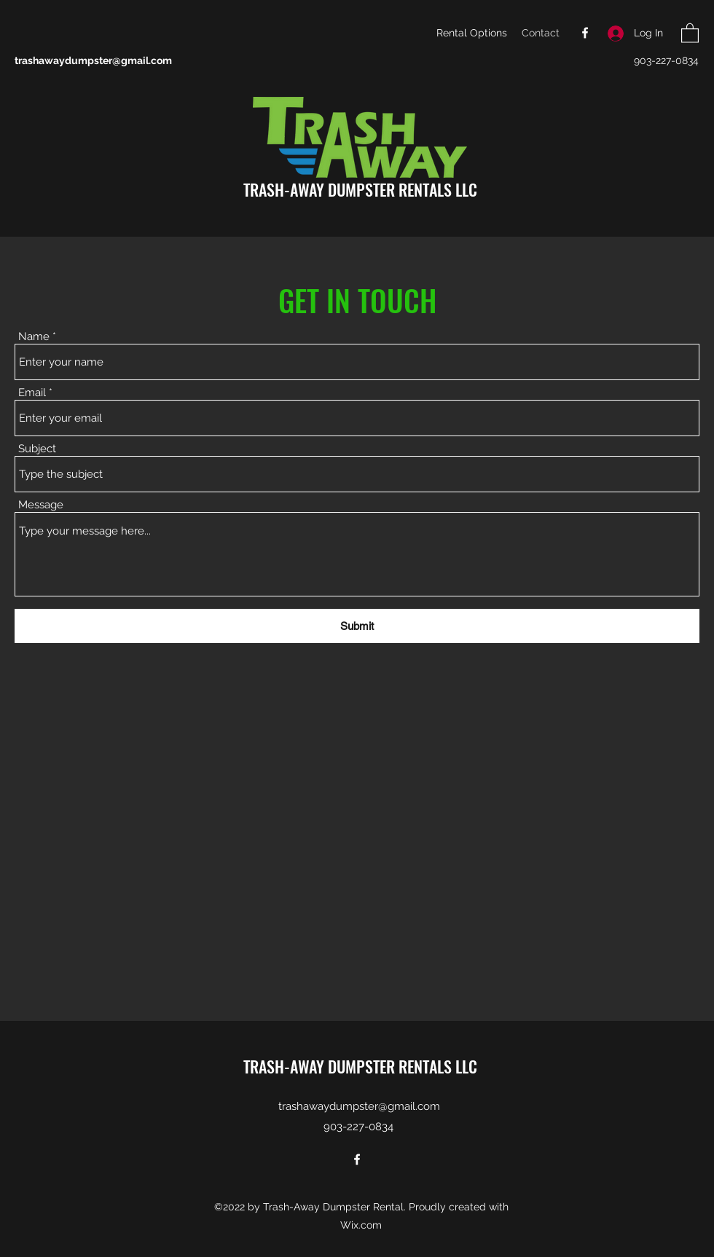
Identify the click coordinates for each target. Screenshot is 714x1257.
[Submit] (357, 626)
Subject (37, 449)
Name (34, 336)
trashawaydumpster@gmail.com (93, 60)
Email (32, 392)
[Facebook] (585, 32)
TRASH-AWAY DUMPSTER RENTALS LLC (360, 189)
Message (40, 505)
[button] (690, 32)
